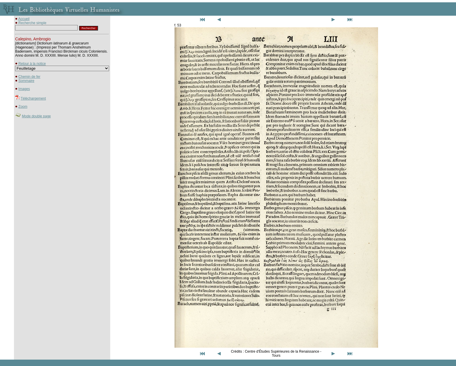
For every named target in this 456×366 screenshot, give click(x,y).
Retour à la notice (32, 64)
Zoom (22, 107)
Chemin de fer (29, 77)
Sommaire (26, 81)
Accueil (24, 19)
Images (24, 89)
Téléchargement (33, 98)
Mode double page (36, 116)
